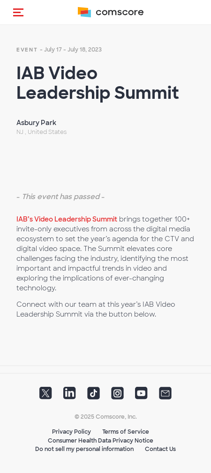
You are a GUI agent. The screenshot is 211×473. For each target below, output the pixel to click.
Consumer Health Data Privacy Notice (100, 440)
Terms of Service (125, 432)
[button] (18, 12)
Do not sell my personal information (84, 449)
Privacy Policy (71, 432)
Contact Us (160, 449)
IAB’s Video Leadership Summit (66, 219)
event (27, 49)
